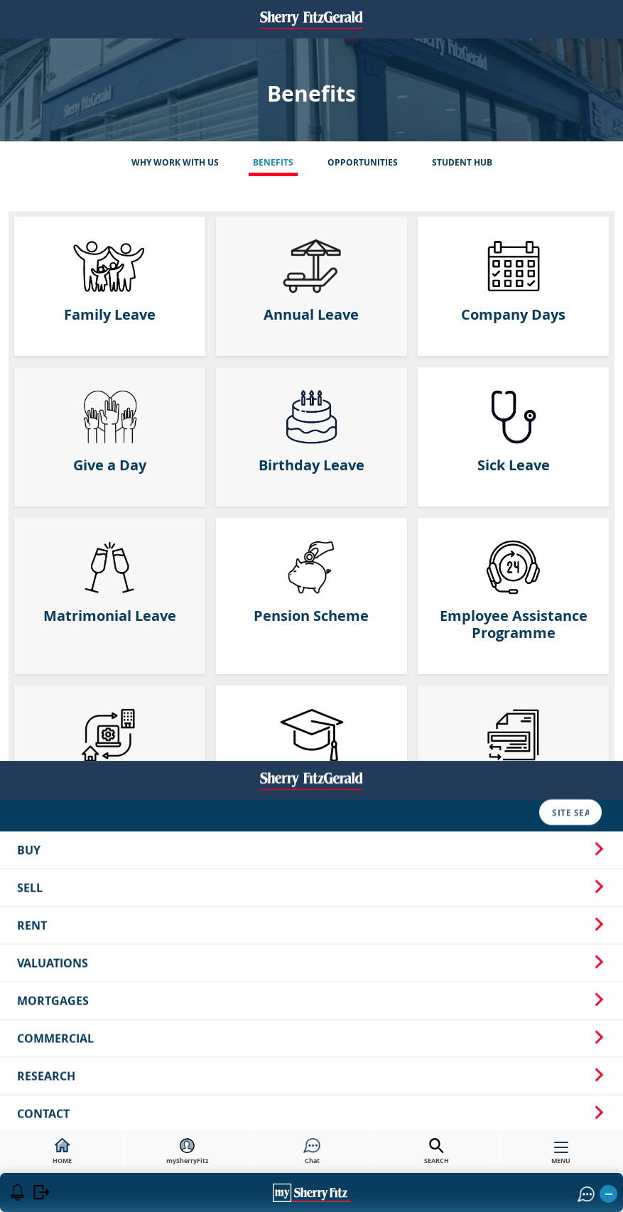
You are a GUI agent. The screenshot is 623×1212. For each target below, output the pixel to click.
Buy (311, 641)
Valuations (311, 754)
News (133, 987)
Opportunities (362, 162)
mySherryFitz (187, 1151)
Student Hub (462, 162)
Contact (311, 904)
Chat (311, 1151)
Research (311, 867)
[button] (540, 986)
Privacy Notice (259, 987)
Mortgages (311, 791)
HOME (62, 1151)
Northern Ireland (311, 942)
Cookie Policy (348, 987)
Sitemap (184, 987)
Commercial (311, 829)
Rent (311, 716)
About (28, 987)
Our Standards (480, 987)
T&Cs (413, 987)
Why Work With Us (175, 162)
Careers (81, 987)
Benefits (273, 162)
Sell (311, 678)
